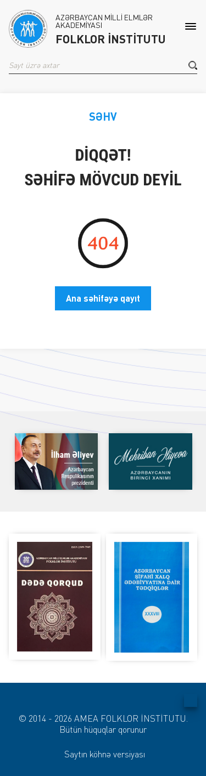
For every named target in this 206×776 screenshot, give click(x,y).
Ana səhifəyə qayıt (103, 298)
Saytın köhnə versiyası (104, 754)
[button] (192, 65)
